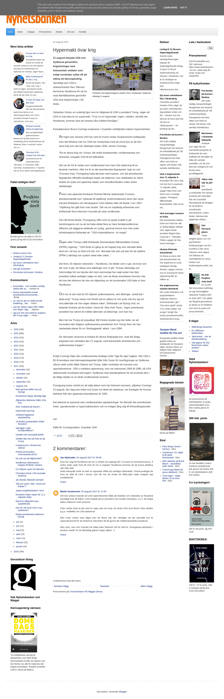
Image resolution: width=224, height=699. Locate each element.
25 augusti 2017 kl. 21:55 (93, 491)
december (21, 369)
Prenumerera (45, 32)
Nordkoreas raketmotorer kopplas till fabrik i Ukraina (29, 463)
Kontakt (82, 32)
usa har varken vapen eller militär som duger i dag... (28, 308)
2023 (16, 341)
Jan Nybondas (68, 457)
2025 (16, 333)
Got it (183, 7)
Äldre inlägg (146, 586)
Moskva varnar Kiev (22, 253)
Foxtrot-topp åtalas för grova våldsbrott (172, 470)
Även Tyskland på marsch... (28, 407)
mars (18, 538)
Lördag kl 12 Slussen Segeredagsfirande (23, 257)
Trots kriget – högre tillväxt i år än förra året (171, 478)
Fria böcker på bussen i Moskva (28, 272)
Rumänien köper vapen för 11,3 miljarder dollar (30, 495)
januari (19, 546)
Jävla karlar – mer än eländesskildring (201, 337)
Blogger (123, 691)
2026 (16, 329)
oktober (20, 378)
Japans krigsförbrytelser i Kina (30, 490)
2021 (16, 349)
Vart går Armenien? (22, 269)
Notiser (59, 32)
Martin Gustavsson (70, 491)
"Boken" (195, 351)
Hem (10, 32)
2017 (16, 366)
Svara (63, 482)
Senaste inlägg (61, 586)
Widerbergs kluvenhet (202, 327)
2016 (16, 551)
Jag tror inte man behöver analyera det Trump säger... (29, 314)
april (18, 534)
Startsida (104, 586)
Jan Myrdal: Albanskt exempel (29, 480)
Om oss (70, 32)
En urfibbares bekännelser (198, 331)
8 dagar (30, 32)
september (21, 382)
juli (17, 522)
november (21, 374)
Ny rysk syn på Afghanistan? (29, 458)
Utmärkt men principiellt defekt (30, 434)
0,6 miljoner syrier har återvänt (30, 469)
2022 (16, 345)
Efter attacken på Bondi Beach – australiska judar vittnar (173, 463)
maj (18, 530)
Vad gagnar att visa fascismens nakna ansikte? (201, 345)
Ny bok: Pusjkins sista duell (207, 278)
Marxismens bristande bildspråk (207, 136)
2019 (16, 358)
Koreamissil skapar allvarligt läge (31, 396)
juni (18, 526)
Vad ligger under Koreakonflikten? (24, 429)
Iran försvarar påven (206, 228)
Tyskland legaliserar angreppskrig (25, 416)
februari (20, 542)
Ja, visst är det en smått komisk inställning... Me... (27, 302)
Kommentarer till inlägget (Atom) (86, 591)
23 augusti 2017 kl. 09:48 (89, 457)
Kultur (20, 32)
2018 (16, 362)
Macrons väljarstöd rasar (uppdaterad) (27, 502)
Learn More (170, 7)
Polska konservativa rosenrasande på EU (26, 453)
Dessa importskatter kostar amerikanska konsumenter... (26, 293)
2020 (16, 354)
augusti (19, 386)
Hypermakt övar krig (25, 411)
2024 (16, 337)
